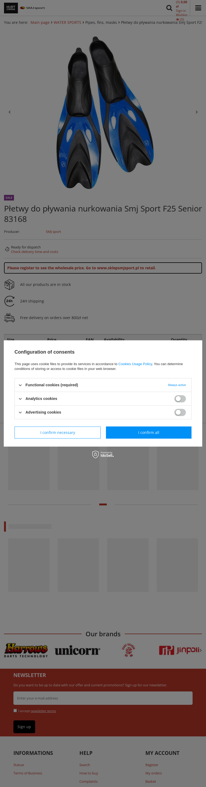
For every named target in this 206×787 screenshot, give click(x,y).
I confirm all (148, 432)
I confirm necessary (57, 432)
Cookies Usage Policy (135, 364)
